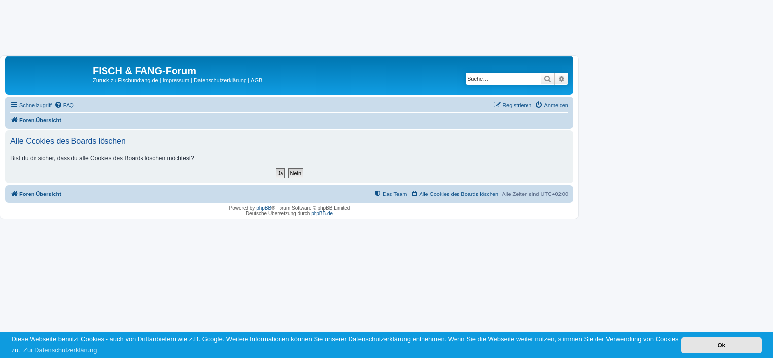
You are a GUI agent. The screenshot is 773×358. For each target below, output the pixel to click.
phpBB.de (322, 213)
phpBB (263, 208)
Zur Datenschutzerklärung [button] (60, 350)
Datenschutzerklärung (220, 80)
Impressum (176, 80)
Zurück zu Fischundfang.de (125, 80)
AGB (256, 80)
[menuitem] (64, 105)
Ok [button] (721, 345)
